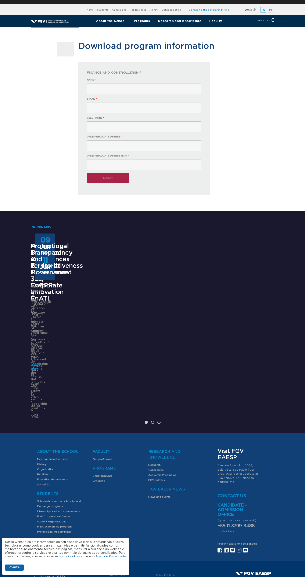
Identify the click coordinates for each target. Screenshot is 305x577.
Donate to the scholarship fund (209, 9)
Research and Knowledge (179, 21)
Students (102, 9)
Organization (45, 435)
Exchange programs (50, 472)
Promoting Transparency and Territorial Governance (238, 326)
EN (263, 10)
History (41, 430)
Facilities (43, 440)
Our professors (102, 425)
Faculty (215, 21)
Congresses (156, 436)
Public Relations (165, 541)
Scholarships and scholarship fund (59, 467)
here (231, 497)
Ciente (14, 567)
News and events (159, 463)
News (90, 9)
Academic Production (162, 441)
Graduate (99, 447)
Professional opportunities (54, 498)
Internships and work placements (58, 477)
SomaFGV (43, 450)
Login (248, 10)
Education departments (52, 445)
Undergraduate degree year (108, 156)
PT (270, 10)
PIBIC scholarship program (54, 493)
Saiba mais (125, 372)
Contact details (171, 9)
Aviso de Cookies (67, 556)
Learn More (39, 379)
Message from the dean (52, 425)
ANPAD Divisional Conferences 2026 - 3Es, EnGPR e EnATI (149, 326)
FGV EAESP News (166, 455)
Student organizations (51, 487)
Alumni (154, 9)
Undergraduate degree (104, 137)
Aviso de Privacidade (111, 556)
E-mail (92, 99)
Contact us (232, 462)
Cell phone (95, 118)
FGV (147, 2)
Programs (142, 21)
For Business (138, 9)
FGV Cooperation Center (53, 482)
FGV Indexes (156, 446)
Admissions (119, 9)
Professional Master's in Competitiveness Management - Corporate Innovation (64, 330)
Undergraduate (102, 442)
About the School (111, 21)
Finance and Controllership (114, 72)
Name (91, 80)
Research (154, 431)
